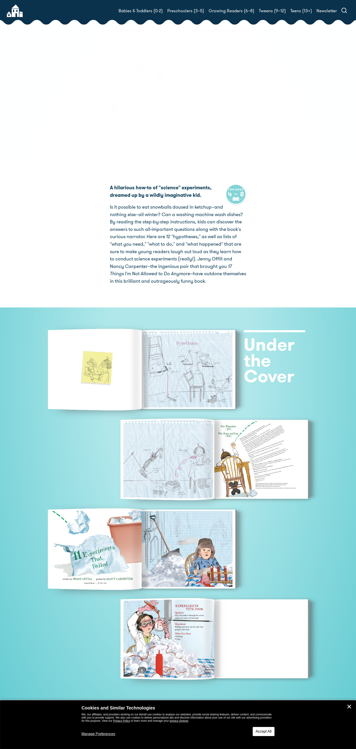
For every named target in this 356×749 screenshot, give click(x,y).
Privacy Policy (121, 720)
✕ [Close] (349, 706)
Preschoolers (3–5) (185, 11)
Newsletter (326, 11)
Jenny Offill (209, 104)
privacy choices (179, 720)
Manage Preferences (98, 734)
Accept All (264, 731)
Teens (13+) (301, 11)
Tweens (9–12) (272, 11)
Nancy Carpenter (200, 110)
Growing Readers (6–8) (231, 11)
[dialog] (178, 724)
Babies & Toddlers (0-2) (141, 11)
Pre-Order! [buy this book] (198, 125)
